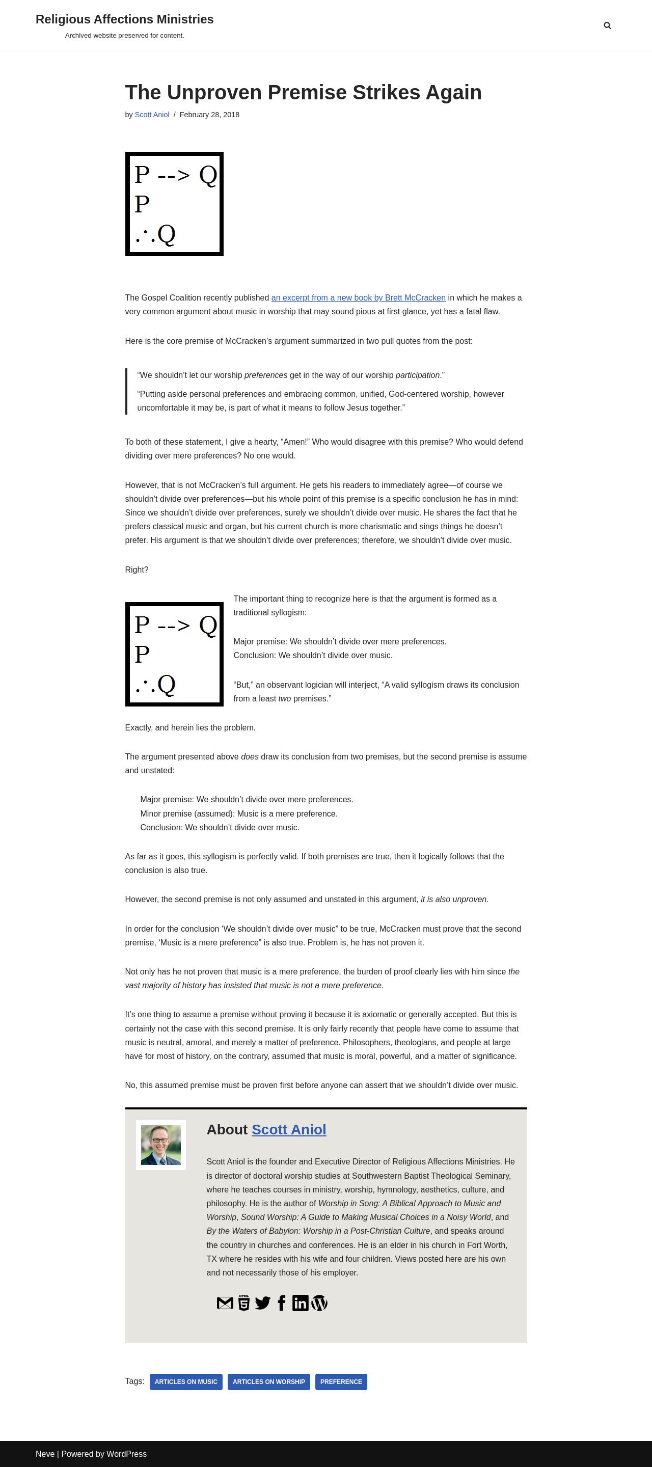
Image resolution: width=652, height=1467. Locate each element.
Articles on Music (186, 1382)
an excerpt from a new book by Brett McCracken (358, 297)
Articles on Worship (269, 1382)
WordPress (126, 1454)
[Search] (607, 25)
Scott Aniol (152, 115)
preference (341, 1382)
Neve (45, 1454)
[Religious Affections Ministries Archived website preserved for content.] (125, 25)
